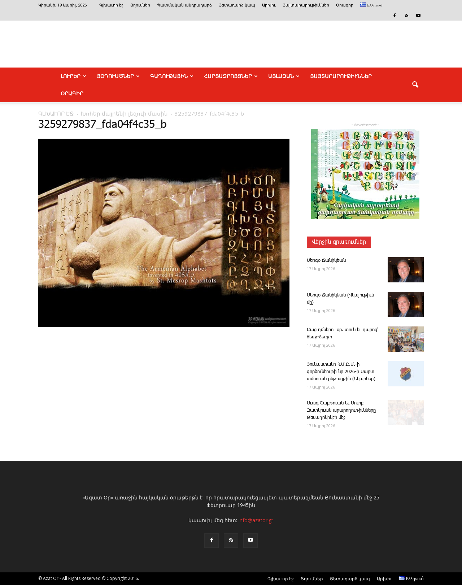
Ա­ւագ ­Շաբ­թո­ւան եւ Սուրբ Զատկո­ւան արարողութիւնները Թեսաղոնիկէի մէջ (341, 410)
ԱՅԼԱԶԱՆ (284, 76)
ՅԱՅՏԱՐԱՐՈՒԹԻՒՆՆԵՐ (341, 76)
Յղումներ (140, 5)
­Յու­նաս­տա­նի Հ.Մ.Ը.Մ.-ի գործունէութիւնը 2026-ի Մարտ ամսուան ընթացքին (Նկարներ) (341, 371)
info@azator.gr (256, 520)
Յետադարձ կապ (237, 5)
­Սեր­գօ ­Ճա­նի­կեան (326, 260)
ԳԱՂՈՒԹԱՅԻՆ (171, 76)
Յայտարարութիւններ (306, 5)
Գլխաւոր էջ (111, 5)
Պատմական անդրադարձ (184, 5)
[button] (415, 85)
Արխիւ (269, 5)
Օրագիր (344, 5)
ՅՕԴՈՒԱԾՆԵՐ (118, 76)
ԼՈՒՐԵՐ (73, 76)
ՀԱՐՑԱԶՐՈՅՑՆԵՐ (231, 76)
